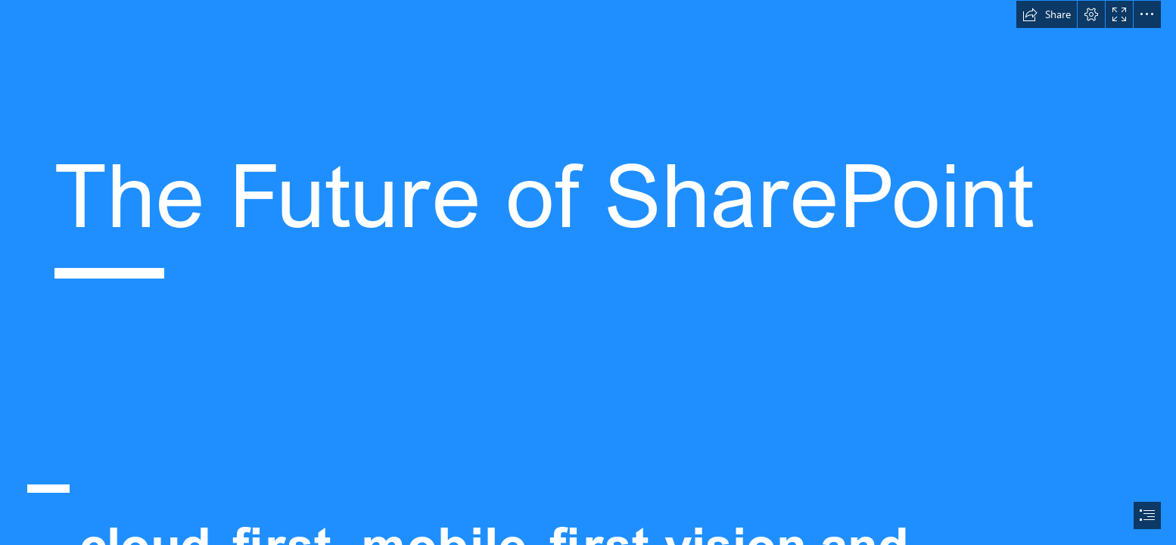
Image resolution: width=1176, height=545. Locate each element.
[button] (1046, 14)
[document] (588, 272)
